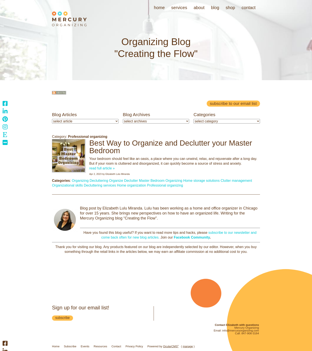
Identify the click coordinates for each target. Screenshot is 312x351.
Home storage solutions (201, 180)
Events (85, 346)
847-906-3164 (250, 333)
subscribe (62, 318)
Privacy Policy (134, 346)
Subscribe (70, 346)
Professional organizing (165, 185)
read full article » (102, 168)
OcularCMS (171, 346)
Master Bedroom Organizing (160, 180)
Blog (215, 7)
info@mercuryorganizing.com (240, 330)
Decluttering (98, 180)
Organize (116, 180)
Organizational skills (67, 185)
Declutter (131, 180)
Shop (230, 7)
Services (179, 7)
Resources (100, 346)
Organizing (80, 180)
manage (188, 346)
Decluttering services (100, 185)
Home (159, 7)
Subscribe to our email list (233, 103)
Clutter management (236, 180)
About (199, 7)
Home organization (131, 185)
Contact (248, 7)
